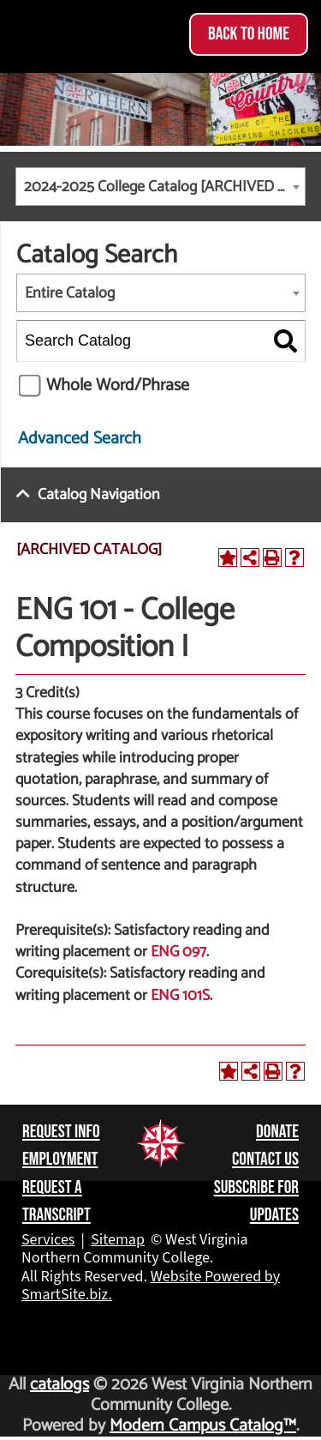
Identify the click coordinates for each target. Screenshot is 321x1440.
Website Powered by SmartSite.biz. (150, 1286)
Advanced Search (79, 439)
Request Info (61, 1131)
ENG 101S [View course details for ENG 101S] (180, 996)
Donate (277, 1131)
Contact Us (265, 1159)
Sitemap (118, 1239)
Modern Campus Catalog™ (203, 1426)
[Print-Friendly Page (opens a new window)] (272, 557)
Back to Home (248, 34)
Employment (60, 1159)
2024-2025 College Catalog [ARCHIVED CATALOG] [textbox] (164, 187)
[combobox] (160, 186)
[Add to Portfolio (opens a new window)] (227, 557)
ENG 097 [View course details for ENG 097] (178, 952)
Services (47, 1239)
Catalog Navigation (99, 495)
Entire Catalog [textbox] (70, 293)
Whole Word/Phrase (117, 385)
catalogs (59, 1385)
